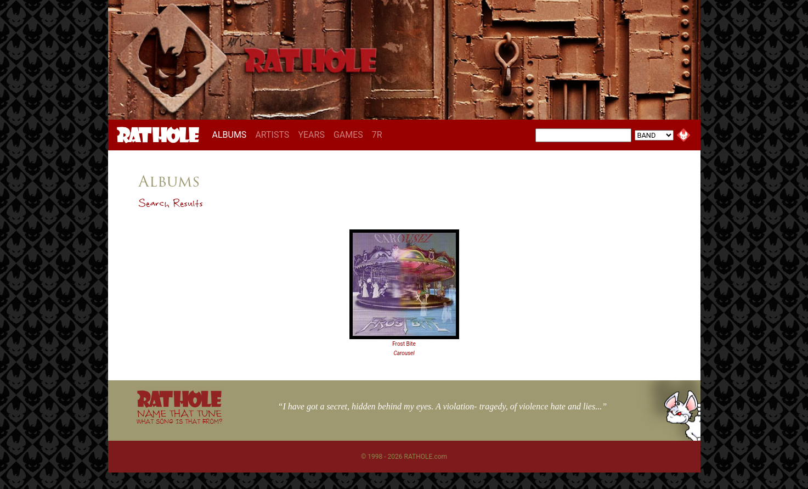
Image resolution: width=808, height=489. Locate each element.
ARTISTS (272, 135)
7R (377, 135)
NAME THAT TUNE (179, 416)
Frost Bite (404, 344)
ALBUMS (231, 134)
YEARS (311, 135)
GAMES (348, 135)
